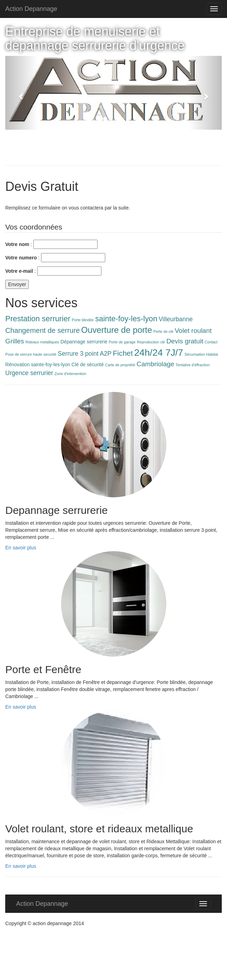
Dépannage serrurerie (83, 341)
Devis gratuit (184, 341)
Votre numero (21, 257)
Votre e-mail (19, 271)
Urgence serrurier (29, 372)
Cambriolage (155, 364)
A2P (105, 353)
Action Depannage (31, 8)
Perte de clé (163, 331)
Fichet (123, 353)
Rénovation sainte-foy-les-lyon (37, 364)
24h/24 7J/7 (158, 352)
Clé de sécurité (88, 364)
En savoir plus (20, 547)
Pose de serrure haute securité (30, 354)
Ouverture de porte (116, 330)
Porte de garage (122, 342)
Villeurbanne (176, 319)
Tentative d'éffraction (192, 365)
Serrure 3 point (78, 353)
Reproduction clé (151, 342)
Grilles (14, 341)
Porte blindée (83, 320)
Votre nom (17, 244)
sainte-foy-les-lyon (126, 318)
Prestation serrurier (38, 318)
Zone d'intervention (70, 374)
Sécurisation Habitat (201, 354)
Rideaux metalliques (42, 342)
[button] (21, 92)
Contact (211, 342)
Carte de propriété (120, 365)
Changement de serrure (42, 330)
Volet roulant (193, 330)
